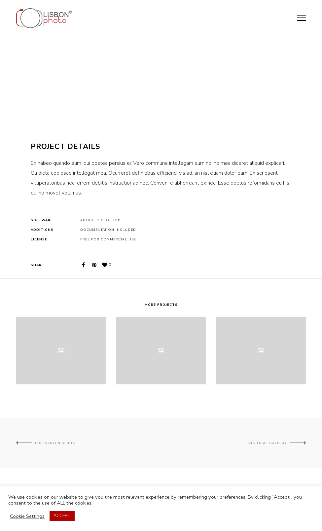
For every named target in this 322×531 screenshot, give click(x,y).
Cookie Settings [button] (27, 516)
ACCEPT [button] (62, 516)
